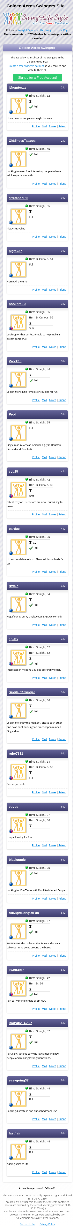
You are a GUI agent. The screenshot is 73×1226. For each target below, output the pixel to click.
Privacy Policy (47, 1224)
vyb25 (13, 471)
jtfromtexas (17, 87)
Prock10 (15, 361)
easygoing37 (19, 1080)
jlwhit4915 (16, 970)
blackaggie (17, 860)
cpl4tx (13, 639)
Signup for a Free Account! (37, 77)
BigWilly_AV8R (20, 1023)
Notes (52, 126)
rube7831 (16, 753)
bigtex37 (15, 251)
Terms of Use (27, 1224)
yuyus (13, 807)
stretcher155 (18, 198)
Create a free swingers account (26, 66)
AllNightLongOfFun (24, 913)
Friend (62, 126)
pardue (14, 529)
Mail (44, 126)
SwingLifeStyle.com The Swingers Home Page (43, 30)
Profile (36, 126)
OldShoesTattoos (22, 141)
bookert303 (17, 304)
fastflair (15, 1133)
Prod (12, 414)
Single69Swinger (22, 692)
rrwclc (13, 586)
